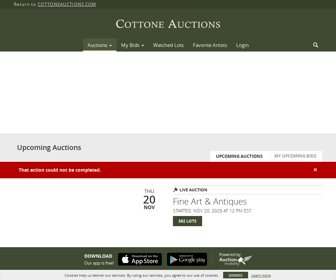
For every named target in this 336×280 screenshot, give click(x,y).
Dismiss (235, 275)
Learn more (261, 275)
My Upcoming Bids (295, 156)
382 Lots (187, 221)
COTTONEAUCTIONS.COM (67, 4)
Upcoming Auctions (239, 156)
